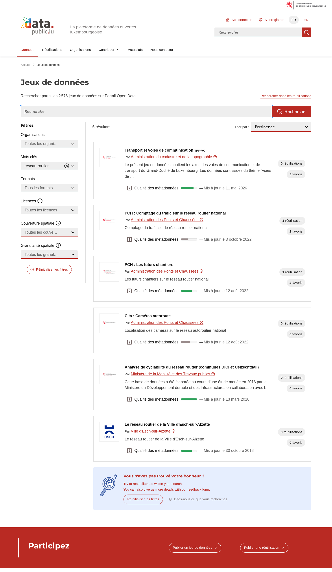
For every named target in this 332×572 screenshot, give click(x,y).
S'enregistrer (274, 20)
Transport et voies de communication (165, 150)
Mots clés (29, 157)
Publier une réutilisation (261, 547)
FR (293, 20)
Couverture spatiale (41, 223)
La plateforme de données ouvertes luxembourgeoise (103, 29)
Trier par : (241, 127)
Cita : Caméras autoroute (148, 316)
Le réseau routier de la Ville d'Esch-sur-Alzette (167, 424)
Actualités (135, 49)
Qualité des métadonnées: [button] (129, 188)
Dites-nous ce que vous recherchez (200, 499)
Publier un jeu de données (192, 547)
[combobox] (258, 32)
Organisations (80, 49)
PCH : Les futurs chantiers (149, 264)
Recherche (306, 32)
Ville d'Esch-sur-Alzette (153, 431)
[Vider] (67, 166)
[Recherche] (146, 111)
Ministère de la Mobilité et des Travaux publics (173, 374)
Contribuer (106, 49)
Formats (28, 179)
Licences (32, 201)
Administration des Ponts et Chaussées (167, 220)
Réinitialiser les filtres (52, 269)
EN (306, 20)
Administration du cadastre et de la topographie (174, 157)
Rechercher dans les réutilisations (285, 96)
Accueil (26, 64)
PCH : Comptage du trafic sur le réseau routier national (175, 213)
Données (27, 49)
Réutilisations (52, 49)
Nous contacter (161, 49)
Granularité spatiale (41, 245)
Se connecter (242, 20)
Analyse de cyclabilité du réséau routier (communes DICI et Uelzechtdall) (192, 367)
